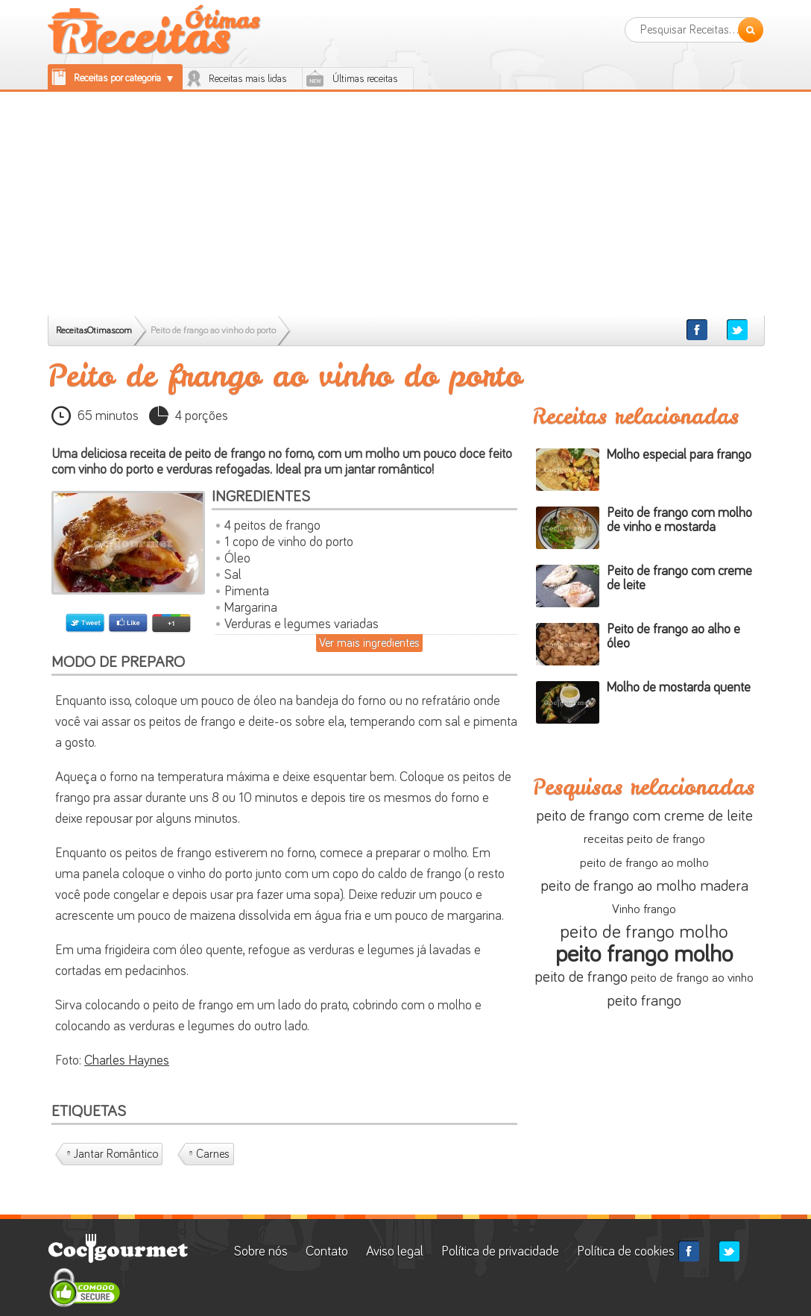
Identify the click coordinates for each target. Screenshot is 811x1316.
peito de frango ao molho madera (644, 886)
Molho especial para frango (679, 455)
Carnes (213, 1154)
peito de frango (581, 977)
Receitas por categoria (117, 78)
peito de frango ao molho (644, 863)
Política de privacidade (500, 1252)
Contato (327, 1252)
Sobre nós (262, 1252)
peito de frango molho (644, 932)
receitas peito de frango (644, 839)
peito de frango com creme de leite (644, 816)
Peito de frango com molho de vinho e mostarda (679, 520)
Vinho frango (644, 909)
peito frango (644, 1001)
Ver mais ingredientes (369, 643)
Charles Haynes (126, 1061)
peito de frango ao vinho (692, 978)
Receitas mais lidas (248, 79)
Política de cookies (626, 1252)
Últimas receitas (365, 79)
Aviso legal (394, 1252)
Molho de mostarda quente (679, 688)
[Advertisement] (405, 203)
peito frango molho (644, 955)
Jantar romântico (116, 1154)
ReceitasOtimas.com (94, 331)
